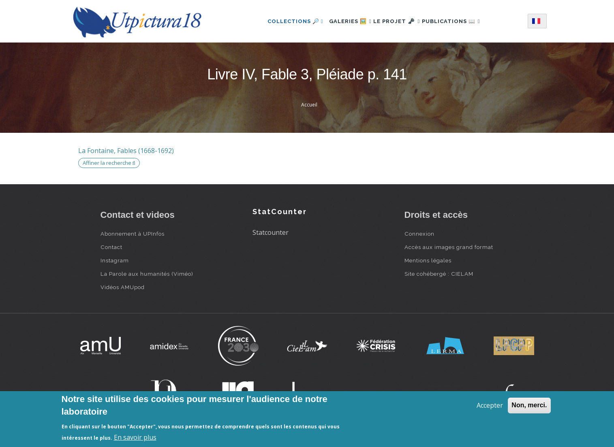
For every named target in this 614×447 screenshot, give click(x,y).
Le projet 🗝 (396, 21)
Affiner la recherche (109, 162)
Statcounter (270, 232)
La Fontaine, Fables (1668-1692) (126, 150)
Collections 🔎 (284, 21)
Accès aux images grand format (448, 247)
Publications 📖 (459, 21)
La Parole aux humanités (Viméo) (147, 273)
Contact (111, 247)
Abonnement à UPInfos (133, 233)
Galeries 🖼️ (342, 21)
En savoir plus (135, 437)
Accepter (490, 405)
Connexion (419, 233)
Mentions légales (427, 260)
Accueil (309, 104)
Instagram (115, 260)
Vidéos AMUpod (123, 287)
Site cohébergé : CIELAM (438, 273)
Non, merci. (529, 405)
